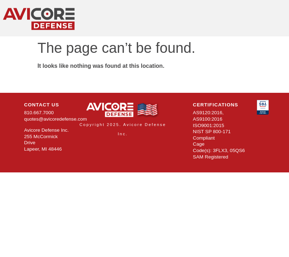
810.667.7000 (39, 112)
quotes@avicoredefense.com (55, 119)
